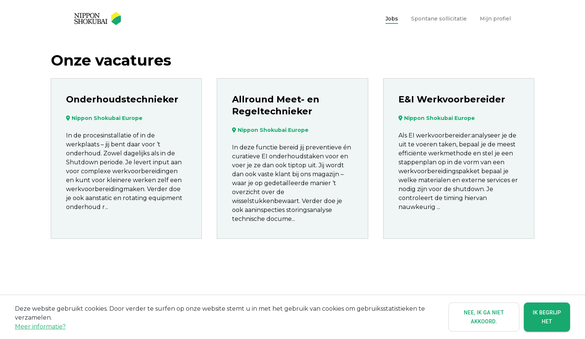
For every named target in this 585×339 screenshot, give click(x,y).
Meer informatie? (40, 326)
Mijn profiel (495, 18)
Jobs (391, 18)
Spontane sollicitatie (439, 18)
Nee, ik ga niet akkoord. (484, 317)
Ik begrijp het (547, 317)
